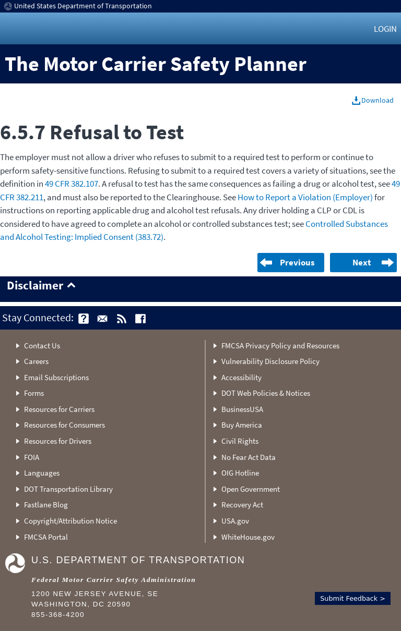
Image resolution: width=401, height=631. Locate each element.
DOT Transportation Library (68, 489)
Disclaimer (35, 286)
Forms (34, 393)
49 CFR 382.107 (71, 183)
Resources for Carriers (59, 409)
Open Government (250, 489)
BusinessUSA (242, 409)
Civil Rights (239, 441)
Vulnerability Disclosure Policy (270, 361)
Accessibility (241, 377)
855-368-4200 (58, 614)
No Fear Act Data (248, 457)
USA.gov (235, 521)
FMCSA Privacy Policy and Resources (280, 345)
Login (385, 28)
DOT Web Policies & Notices (265, 393)
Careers (36, 361)
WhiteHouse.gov (248, 537)
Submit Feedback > (352, 598)
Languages (42, 473)
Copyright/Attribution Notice (70, 521)
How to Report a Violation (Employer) (305, 197)
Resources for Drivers (57, 441)
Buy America (241, 425)
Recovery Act (242, 504)
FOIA (31, 457)
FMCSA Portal (46, 537)
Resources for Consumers (64, 425)
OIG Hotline (240, 473)
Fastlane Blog (46, 504)
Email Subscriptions (56, 377)
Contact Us (42, 345)
